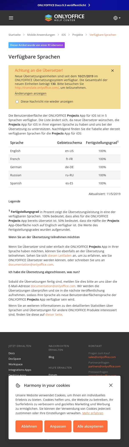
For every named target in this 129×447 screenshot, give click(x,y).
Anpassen (58, 426)
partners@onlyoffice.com (104, 366)
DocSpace (14, 359)
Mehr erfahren (92, 413)
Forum (53, 375)
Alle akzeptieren (90, 426)
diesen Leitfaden (60, 256)
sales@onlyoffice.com (102, 357)
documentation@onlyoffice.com (30, 264)
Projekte (77, 35)
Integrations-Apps (19, 370)
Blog (51, 357)
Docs (11, 353)
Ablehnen (29, 426)
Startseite (14, 35)
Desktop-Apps (17, 375)
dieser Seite (53, 314)
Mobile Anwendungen (41, 35)
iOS (64, 35)
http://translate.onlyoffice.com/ (37, 88)
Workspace (15, 364)
